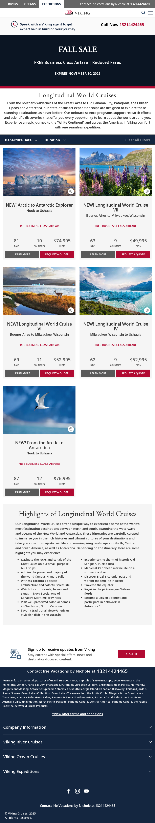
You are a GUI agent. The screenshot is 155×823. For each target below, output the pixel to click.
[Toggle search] (143, 12)
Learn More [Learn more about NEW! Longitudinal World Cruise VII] (98, 254)
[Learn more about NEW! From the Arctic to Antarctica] (39, 410)
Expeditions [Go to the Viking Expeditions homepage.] (51, 4)
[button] (150, 13)
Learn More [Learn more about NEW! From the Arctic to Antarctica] (22, 492)
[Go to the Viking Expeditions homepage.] (77, 12)
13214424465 (131, 24)
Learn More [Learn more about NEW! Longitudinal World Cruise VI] (22, 373)
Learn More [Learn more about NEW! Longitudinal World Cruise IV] (98, 373)
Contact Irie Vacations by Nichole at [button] (115, 4)
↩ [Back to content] (52, 706)
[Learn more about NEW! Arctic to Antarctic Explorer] (39, 172)
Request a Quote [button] (56, 254)
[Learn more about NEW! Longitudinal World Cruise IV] (116, 291)
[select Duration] (55, 139)
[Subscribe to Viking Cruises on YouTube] (86, 791)
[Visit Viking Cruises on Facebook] (68, 791)
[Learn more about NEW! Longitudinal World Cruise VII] (116, 172)
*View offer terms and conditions (77, 714)
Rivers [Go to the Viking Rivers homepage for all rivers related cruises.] (13, 4)
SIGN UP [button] (132, 654)
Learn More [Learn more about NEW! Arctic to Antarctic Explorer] (22, 254)
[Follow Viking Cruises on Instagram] (77, 791)
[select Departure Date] (21, 139)
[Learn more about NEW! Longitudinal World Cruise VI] (39, 291)
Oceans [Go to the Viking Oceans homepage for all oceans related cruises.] (30, 4)
